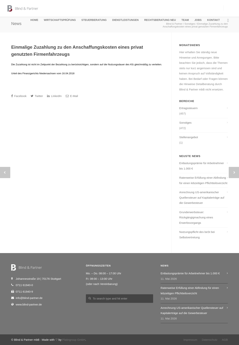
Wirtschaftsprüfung (60, 19)
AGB (225, 339)
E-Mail (72, 96)
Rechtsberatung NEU (160, 19)
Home (34, 19)
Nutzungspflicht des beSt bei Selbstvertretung (197, 234)
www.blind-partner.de (29, 304)
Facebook (19, 96)
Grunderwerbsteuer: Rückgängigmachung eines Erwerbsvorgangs (196, 217)
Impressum (190, 339)
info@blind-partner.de (29, 297)
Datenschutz (209, 339)
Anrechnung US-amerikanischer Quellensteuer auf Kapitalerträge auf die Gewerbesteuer (201, 197)
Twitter (37, 96)
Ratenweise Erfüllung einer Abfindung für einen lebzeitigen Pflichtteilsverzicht (203, 180)
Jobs (197, 19)
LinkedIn (54, 96)
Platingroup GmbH (73, 339)
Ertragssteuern (188, 108)
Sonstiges (185, 122)
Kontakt (213, 19)
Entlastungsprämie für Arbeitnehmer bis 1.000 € (201, 165)
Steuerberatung (94, 19)
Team (185, 19)
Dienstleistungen (125, 19)
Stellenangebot (188, 137)
